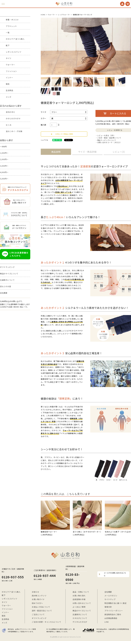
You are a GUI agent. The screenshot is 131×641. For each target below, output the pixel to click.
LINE (106, 622)
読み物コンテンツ (39, 595)
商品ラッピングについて (106, 140)
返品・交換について (81, 592)
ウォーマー (10, 64)
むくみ (8, 125)
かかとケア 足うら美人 (15, 39)
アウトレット (11, 26)
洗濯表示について (7, 280)
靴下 (7, 45)
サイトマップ (109, 599)
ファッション (11, 71)
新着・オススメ (12, 19)
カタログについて (80, 618)
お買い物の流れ (79, 595)
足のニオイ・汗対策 (14, 131)
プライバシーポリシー (113, 610)
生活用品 (9, 90)
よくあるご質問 (79, 607)
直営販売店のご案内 (112, 614)
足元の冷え (10, 112)
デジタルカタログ (80, 622)
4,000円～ (4, 172)
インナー (9, 77)
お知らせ (35, 592)
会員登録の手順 (79, 599)
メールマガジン (110, 595)
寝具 (7, 84)
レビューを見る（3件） (106, 135)
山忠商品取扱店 (110, 618)
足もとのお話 (5, 286)
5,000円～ (4, 178)
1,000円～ (4, 153)
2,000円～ (4, 159)
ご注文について (38, 614)
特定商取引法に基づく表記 (115, 603)
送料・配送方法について (42, 610)
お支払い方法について (41, 607)
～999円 (3, 146)
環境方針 (108, 607)
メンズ (8, 97)
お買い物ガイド (38, 599)
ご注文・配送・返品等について (109, 138)
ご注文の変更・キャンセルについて (46, 622)
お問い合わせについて (82, 603)
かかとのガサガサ (13, 118)
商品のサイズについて (9, 273)
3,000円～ (4, 166)
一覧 (7, 32)
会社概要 (3, 293)
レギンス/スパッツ (13, 52)
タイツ (8, 58)
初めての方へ (37, 603)
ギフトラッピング (7, 267)
